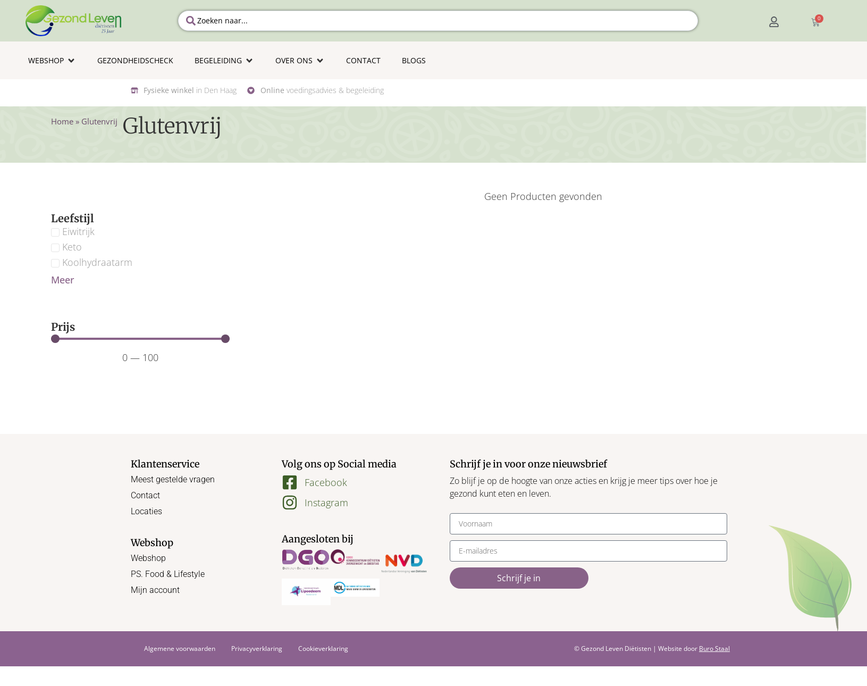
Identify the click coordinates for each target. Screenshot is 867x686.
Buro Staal (714, 648)
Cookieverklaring (323, 648)
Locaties (146, 511)
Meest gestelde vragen (173, 479)
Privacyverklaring (256, 648)
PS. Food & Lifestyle (168, 574)
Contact (145, 495)
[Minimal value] (140, 338)
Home (62, 121)
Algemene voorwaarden (179, 648)
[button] (52, 60)
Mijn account (155, 590)
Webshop (148, 558)
